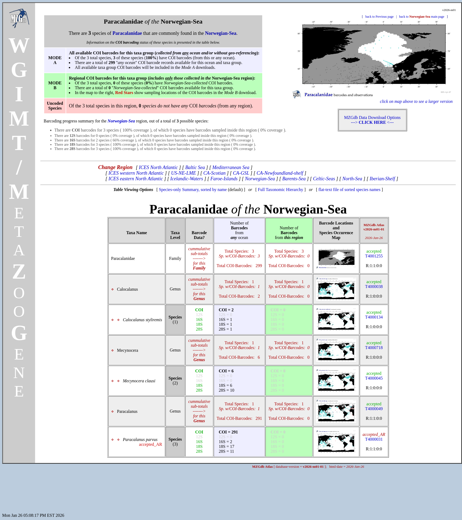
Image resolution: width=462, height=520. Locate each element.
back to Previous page (379, 16)
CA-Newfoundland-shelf (280, 173)
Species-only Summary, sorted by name (193, 189)
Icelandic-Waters (186, 178)
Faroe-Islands (224, 178)
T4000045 (374, 375)
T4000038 (374, 284)
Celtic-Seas (324, 178)
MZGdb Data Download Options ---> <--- (372, 120)
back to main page (421, 16)
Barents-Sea (294, 178)
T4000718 (374, 345)
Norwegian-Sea (260, 178)
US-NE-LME (183, 173)
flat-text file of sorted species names (349, 189)
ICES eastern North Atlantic (135, 178)
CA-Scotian (214, 173)
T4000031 (374, 437)
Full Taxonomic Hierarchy (280, 189)
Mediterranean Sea (230, 167)
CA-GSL (241, 173)
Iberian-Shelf (382, 178)
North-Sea (352, 178)
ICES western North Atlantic (136, 173)
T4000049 (374, 406)
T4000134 (374, 314)
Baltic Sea (195, 167)
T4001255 (374, 253)
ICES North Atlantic (158, 167)
